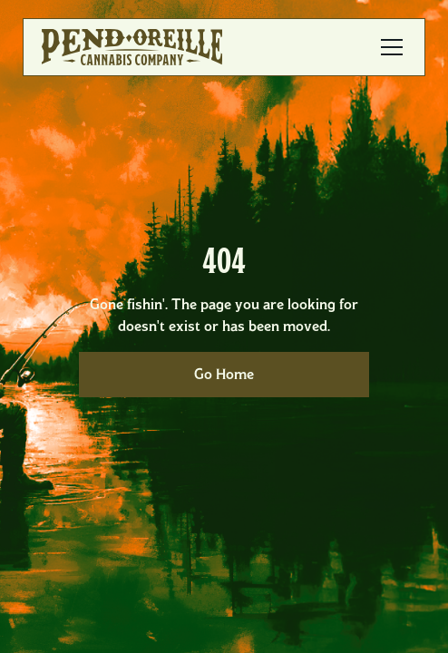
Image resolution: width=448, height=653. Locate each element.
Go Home (224, 374)
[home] (132, 47)
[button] (388, 47)
